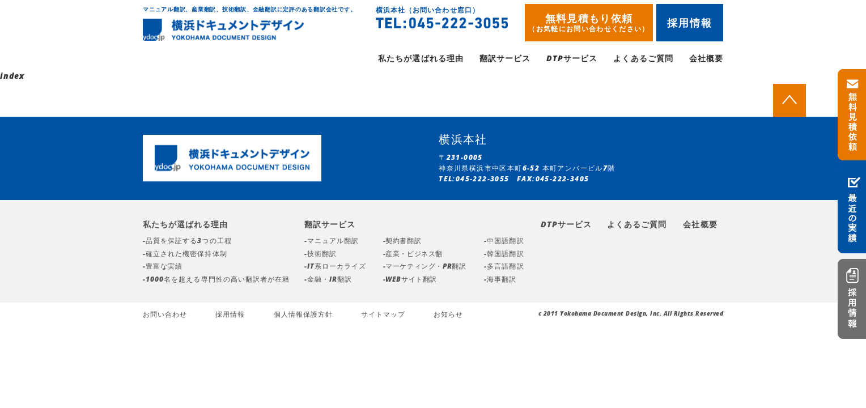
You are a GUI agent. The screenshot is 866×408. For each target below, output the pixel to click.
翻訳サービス (504, 59)
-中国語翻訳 (504, 242)
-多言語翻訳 (504, 268)
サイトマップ (383, 316)
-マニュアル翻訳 (331, 242)
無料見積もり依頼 (589, 22)
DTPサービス (571, 59)
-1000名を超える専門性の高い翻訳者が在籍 (216, 281)
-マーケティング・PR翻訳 (424, 268)
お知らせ (448, 316)
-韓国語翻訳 (504, 255)
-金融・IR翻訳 (328, 281)
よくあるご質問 (643, 59)
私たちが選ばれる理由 (421, 59)
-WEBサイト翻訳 (410, 281)
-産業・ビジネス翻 (413, 255)
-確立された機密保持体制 (185, 255)
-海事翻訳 (500, 281)
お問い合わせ (165, 316)
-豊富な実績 (162, 268)
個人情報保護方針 (303, 316)
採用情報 (690, 22)
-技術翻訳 (320, 255)
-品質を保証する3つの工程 (187, 242)
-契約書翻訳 (402, 242)
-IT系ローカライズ (335, 268)
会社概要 (706, 59)
